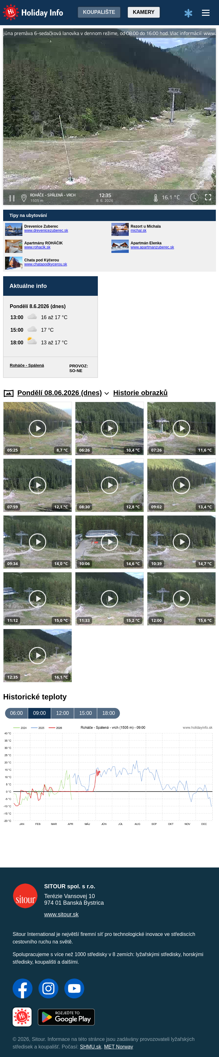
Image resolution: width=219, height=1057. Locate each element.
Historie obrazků (140, 393)
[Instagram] (48, 989)
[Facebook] (23, 989)
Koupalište (99, 12)
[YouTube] (74, 989)
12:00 (62, 713)
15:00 (85, 713)
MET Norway (118, 1046)
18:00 (108, 713)
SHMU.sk (90, 1046)
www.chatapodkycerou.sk (45, 264)
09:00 (39, 713)
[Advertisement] (160, 327)
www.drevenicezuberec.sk (46, 230)
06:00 (16, 713)
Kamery (144, 12)
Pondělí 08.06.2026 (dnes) (63, 393)
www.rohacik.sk (37, 247)
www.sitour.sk (61, 914)
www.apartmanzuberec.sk (152, 247)
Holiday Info (27, 8)
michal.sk (138, 230)
